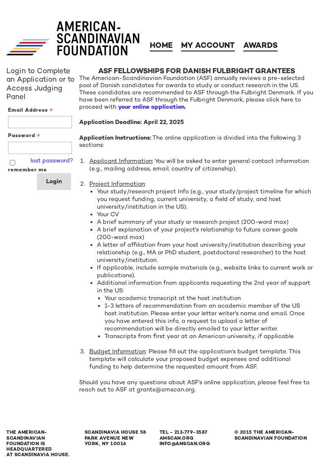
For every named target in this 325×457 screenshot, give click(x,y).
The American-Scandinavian (26, 434)
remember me (27, 170)
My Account (208, 45)
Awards (260, 45)
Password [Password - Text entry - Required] (25, 135)
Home (161, 45)
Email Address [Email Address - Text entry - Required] (31, 110)
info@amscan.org (185, 443)
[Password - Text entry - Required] (40, 148)
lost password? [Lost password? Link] (51, 160)
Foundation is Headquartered (29, 446)
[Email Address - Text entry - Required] (40, 122)
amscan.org (177, 438)
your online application (151, 106)
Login (54, 181)
